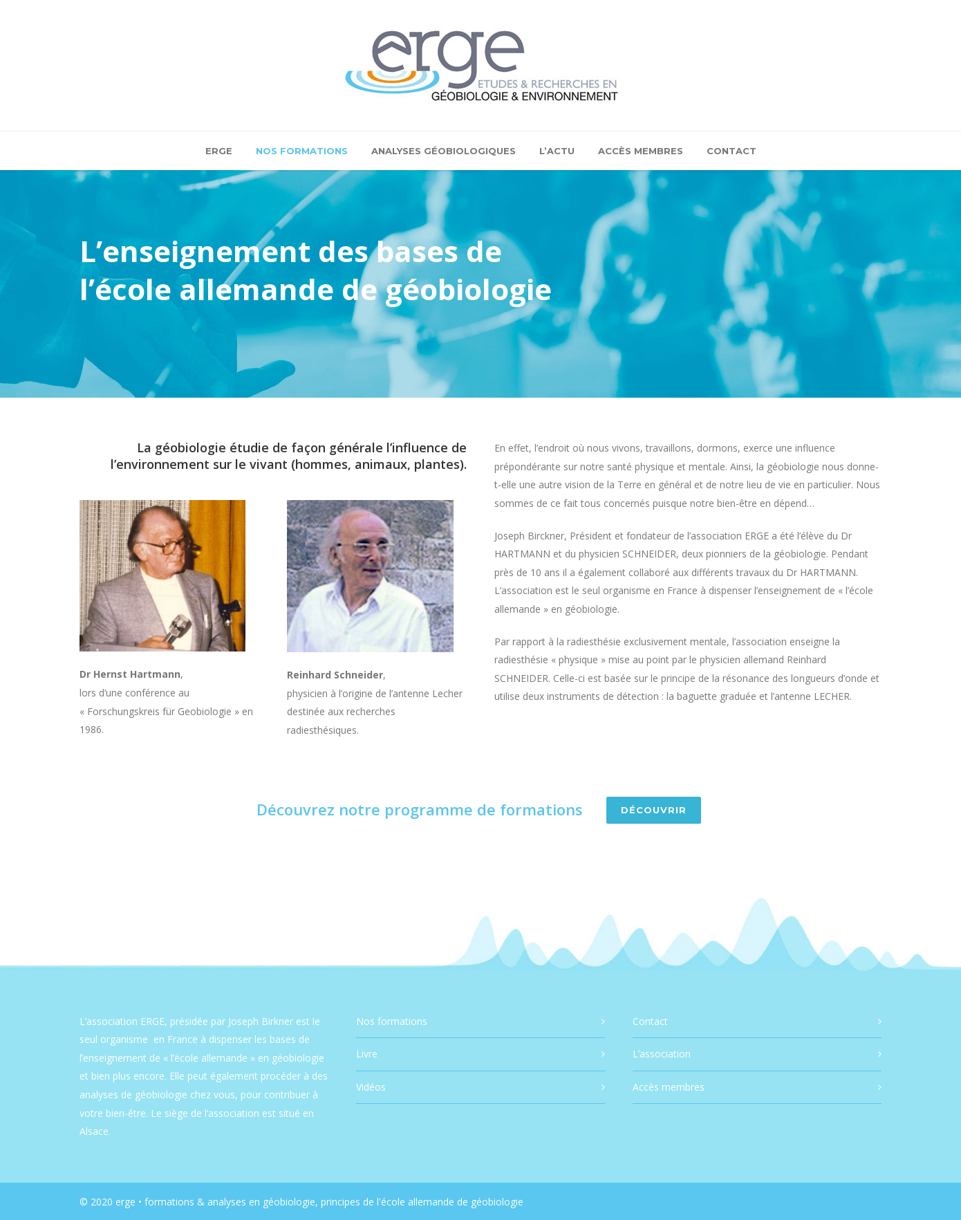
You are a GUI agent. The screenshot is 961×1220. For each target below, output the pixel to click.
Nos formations (302, 150)
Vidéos (371, 1086)
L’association (662, 1053)
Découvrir (654, 809)
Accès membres (640, 150)
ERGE (218, 150)
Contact (731, 150)
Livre (366, 1053)
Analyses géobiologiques (443, 150)
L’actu (557, 150)
